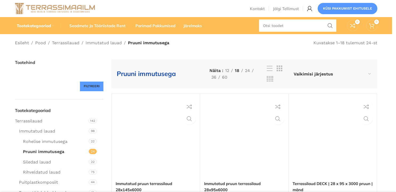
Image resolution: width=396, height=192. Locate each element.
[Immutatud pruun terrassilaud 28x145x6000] (156, 147)
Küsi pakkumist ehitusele (347, 12)
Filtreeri (92, 95)
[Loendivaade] (270, 77)
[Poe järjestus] (332, 82)
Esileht (22, 51)
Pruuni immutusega (43, 160)
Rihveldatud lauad (41, 180)
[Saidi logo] (55, 11)
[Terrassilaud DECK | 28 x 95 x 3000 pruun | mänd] (333, 147)
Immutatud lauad (104, 51)
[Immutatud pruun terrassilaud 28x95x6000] (244, 147)
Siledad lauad (37, 170)
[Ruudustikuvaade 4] (270, 88)
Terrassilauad (65, 51)
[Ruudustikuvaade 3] (279, 77)
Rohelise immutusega (45, 150)
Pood (40, 51)
